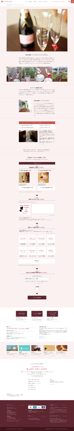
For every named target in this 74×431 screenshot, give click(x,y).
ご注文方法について (42, 336)
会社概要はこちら (52, 384)
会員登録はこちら (27, 355)
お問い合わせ (45, 1)
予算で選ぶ (40, 1)
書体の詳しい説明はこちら (50, 233)
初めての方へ (33, 352)
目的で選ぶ (35, 1)
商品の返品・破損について (43, 338)
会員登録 (20, 352)
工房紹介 (8, 352)
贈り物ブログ (46, 352)
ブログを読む (52, 355)
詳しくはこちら (47, 151)
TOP (26, 1)
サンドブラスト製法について (60, 352)
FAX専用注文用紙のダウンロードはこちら (13, 334)
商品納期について (42, 337)
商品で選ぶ (30, 1)
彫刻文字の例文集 (51, 215)
